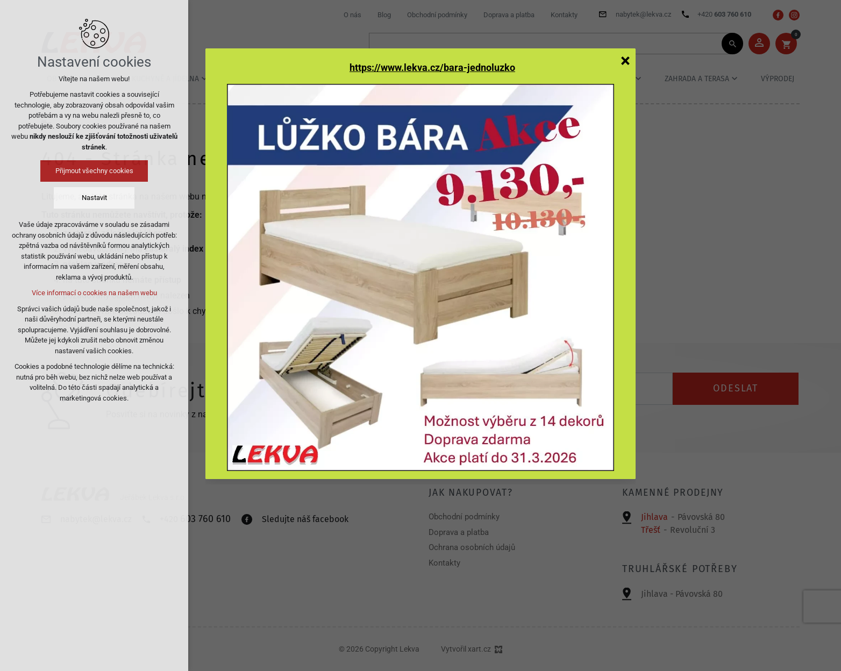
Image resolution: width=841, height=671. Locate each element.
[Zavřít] (625, 60)
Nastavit (94, 198)
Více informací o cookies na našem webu (94, 293)
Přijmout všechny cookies (94, 171)
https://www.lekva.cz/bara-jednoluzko (432, 67)
